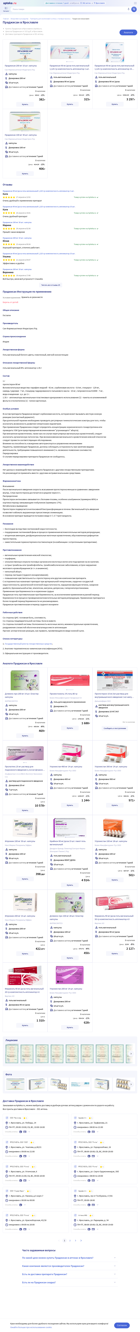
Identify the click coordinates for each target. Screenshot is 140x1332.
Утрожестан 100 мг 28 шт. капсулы (111, 841)
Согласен (122, 1325)
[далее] (131, 1054)
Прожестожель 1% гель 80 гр (63, 693)
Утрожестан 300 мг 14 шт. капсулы (111, 766)
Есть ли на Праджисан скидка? (69, 1282)
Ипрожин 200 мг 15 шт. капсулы (20, 915)
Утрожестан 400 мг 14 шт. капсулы (66, 766)
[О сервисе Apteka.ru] (135, 3)
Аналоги (128, 32)
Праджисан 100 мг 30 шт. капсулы (21, 134)
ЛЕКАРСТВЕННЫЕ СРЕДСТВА (19, 19)
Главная (6, 19)
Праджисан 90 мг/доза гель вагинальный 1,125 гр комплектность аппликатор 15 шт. (114, 67)
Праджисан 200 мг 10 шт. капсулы (21, 65)
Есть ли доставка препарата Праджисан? (69, 1274)
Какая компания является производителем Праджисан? (69, 1266)
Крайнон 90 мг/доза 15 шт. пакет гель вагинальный (68, 843)
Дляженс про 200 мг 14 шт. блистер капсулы (22, 695)
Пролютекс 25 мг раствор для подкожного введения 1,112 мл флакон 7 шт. (24, 768)
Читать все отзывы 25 (50, 285)
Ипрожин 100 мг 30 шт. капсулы (20, 841)
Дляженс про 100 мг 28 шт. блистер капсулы (66, 917)
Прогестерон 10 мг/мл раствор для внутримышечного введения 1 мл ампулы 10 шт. (115, 695)
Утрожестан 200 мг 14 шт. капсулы (66, 988)
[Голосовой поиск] (128, 9)
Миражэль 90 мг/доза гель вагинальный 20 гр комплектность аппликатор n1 (24, 990)
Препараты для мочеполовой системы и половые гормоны (50, 19)
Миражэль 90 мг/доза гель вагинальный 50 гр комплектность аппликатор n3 (114, 917)
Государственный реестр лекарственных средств (28, 643)
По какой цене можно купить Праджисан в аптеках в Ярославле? (69, 1257)
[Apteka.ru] (9, 3)
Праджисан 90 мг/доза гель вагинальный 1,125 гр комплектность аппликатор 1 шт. (69, 67)
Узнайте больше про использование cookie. (31, 1327)
